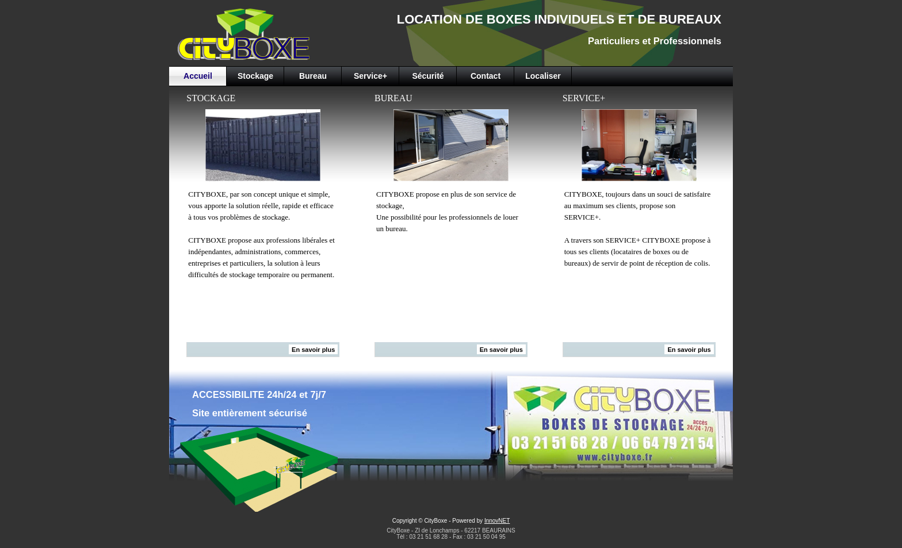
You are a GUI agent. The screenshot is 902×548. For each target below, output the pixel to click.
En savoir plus (313, 349)
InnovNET (497, 521)
